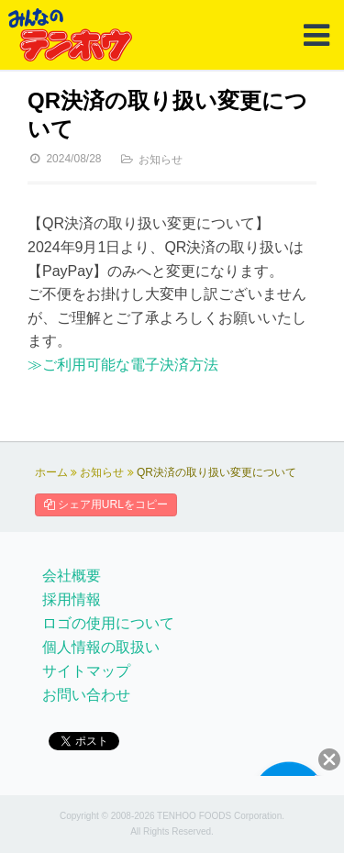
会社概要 (71, 575)
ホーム (51, 472)
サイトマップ (86, 671)
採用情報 (71, 599)
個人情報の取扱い (101, 647)
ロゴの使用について (108, 623)
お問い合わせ (86, 695)
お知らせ (161, 159)
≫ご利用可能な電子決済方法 (123, 364)
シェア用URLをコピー (106, 504)
